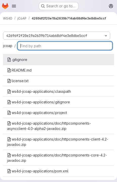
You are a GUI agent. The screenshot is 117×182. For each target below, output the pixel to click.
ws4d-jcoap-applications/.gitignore (38, 102)
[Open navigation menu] (14, 6)
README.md (19, 70)
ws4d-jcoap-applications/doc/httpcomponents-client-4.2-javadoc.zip (57, 142)
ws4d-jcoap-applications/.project (37, 112)
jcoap (7, 45)
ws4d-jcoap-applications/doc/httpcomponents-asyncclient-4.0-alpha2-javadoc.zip (49, 126)
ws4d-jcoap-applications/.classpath (39, 91)
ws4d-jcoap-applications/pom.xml (37, 171)
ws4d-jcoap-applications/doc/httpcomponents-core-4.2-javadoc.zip (57, 158)
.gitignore (17, 59)
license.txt (18, 81)
